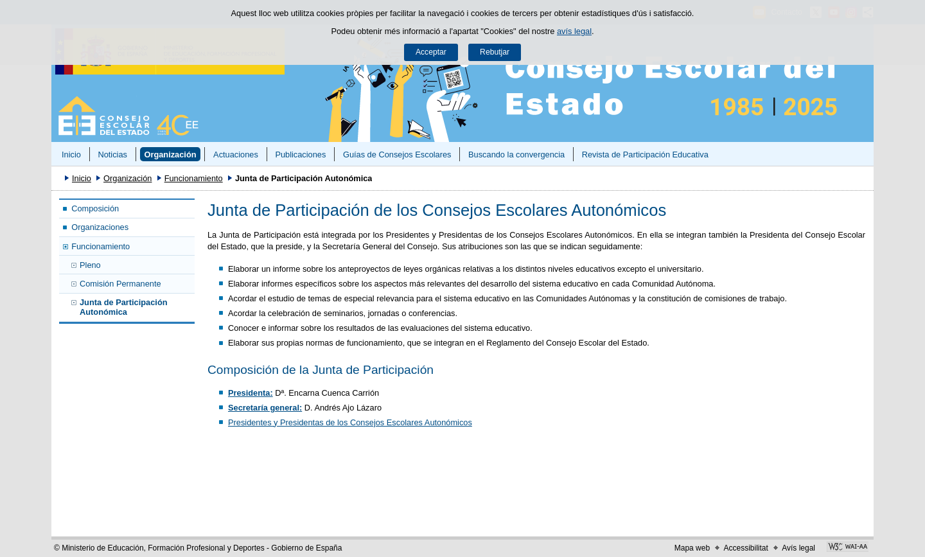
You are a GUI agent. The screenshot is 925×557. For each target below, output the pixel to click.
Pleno (90, 265)
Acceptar (431, 52)
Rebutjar (494, 52)
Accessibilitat (745, 548)
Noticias (112, 154)
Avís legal (798, 548)
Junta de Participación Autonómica (124, 307)
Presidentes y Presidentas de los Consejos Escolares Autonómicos (350, 422)
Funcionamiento (193, 178)
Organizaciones (99, 227)
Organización (170, 154)
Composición (95, 208)
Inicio (71, 154)
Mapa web (692, 548)
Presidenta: (250, 393)
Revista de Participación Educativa (645, 154)
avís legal (574, 31)
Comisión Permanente (120, 283)
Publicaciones (300, 154)
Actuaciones (235, 154)
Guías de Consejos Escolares (397, 154)
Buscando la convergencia (516, 154)
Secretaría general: (265, 407)
